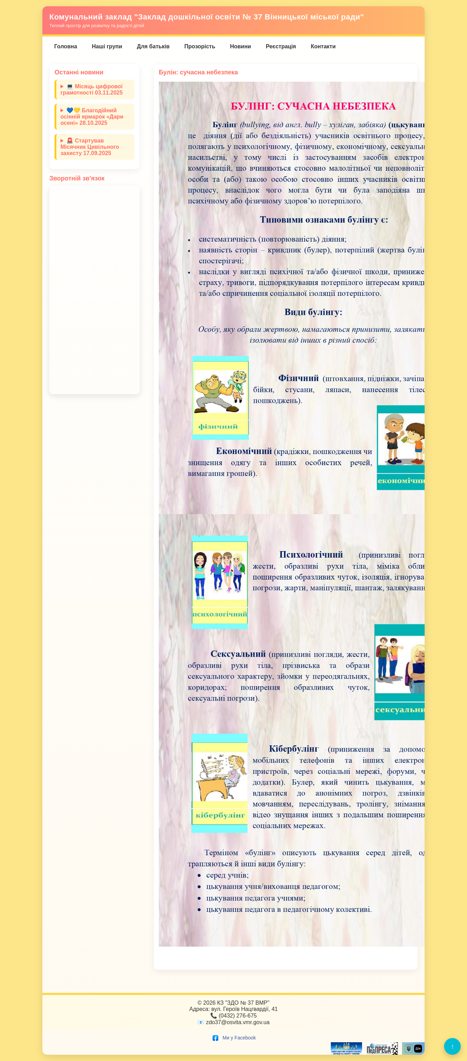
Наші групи (107, 46)
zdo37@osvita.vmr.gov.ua (238, 1022)
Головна (65, 46)
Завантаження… (94, 290)
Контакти (323, 46)
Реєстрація (281, 46)
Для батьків (153, 46)
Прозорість (200, 46)
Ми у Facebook (233, 1037)
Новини (240, 46)
